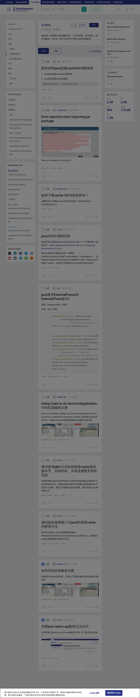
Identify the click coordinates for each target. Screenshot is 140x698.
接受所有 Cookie (113, 693)
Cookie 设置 (94, 693)
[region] (70, 693)
